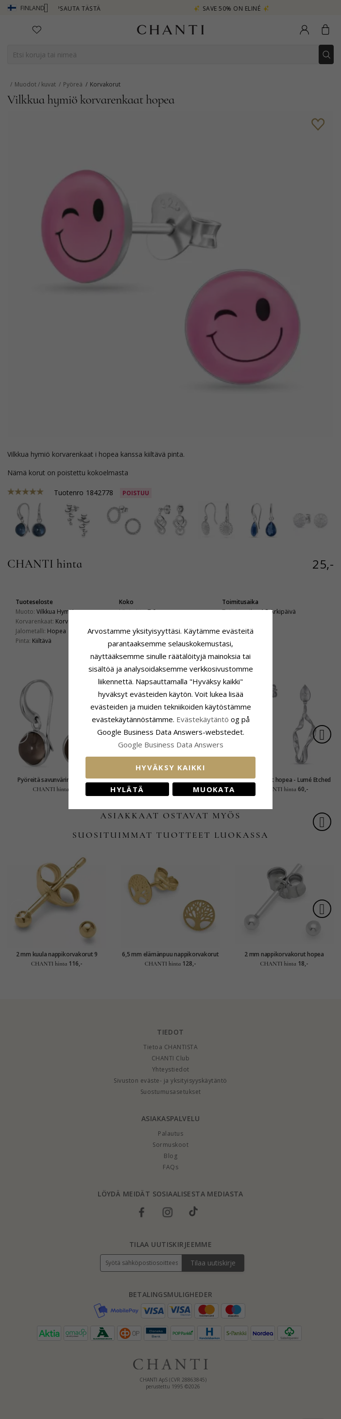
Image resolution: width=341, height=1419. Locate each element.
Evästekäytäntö (202, 719)
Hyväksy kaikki (170, 767)
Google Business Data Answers (170, 744)
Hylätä (127, 789)
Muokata (214, 789)
